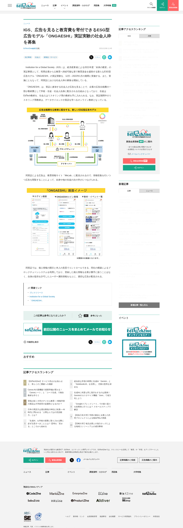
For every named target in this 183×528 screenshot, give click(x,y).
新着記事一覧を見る (139, 305)
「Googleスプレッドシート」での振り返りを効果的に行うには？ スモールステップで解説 (92, 407)
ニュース (45, 5)
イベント (64, 5)
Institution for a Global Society (42, 296)
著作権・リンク (78, 516)
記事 (55, 5)
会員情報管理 (92, 516)
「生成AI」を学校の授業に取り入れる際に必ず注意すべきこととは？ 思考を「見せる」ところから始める (46, 423)
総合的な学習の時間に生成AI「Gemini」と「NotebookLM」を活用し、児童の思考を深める (93, 384)
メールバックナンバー (139, 154)
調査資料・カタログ (81, 5)
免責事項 (103, 516)
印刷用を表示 (31, 342)
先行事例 (28, 57)
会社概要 (112, 516)
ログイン (139, 167)
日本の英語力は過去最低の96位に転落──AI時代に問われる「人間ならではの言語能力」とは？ (46, 412)
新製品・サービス (50, 57)
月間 (149, 36)
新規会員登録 (138, 161)
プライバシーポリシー (142, 516)
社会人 (37, 57)
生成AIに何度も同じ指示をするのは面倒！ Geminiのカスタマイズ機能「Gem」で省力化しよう (92, 395)
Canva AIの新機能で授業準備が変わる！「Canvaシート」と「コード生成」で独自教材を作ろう (46, 392)
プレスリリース (36, 293)
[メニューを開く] (9, 5)
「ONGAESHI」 (36, 300)
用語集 (96, 5)
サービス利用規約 (124, 516)
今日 (129, 36)
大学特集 (109, 5)
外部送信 (156, 516)
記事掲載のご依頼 (127, 460)
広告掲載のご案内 (149, 460)
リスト (97, 57)
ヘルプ (67, 516)
